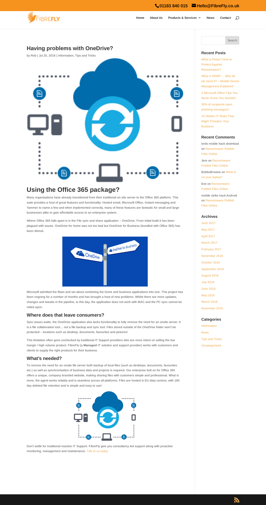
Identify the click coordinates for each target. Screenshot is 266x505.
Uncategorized (211, 345)
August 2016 (210, 275)
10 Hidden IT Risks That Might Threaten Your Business (217, 121)
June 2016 (208, 288)
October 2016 (210, 262)
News (211, 17)
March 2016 (209, 301)
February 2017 (211, 249)
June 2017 (208, 223)
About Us (156, 17)
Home (140, 17)
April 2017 (208, 236)
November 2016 (212, 256)
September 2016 (212, 269)
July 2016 (207, 282)
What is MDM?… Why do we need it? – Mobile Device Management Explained (220, 81)
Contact (225, 17)
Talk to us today (97, 451)
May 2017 (208, 229)
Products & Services (182, 17)
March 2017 (209, 242)
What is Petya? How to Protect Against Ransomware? (216, 64)
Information (65, 55)
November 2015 (212, 308)
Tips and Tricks (85, 55)
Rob (33, 55)
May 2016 (208, 295)
